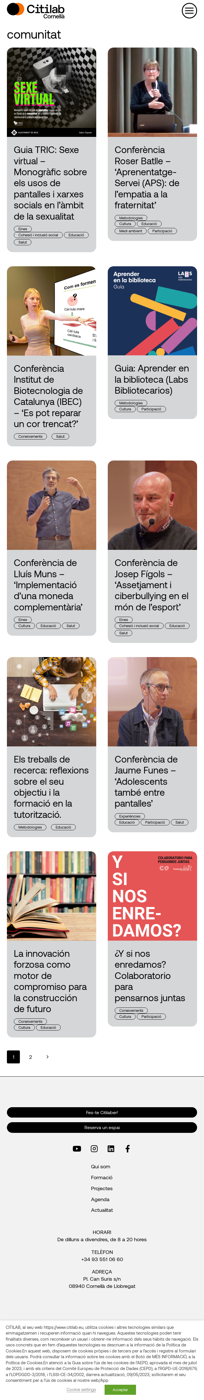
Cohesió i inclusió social (38, 235)
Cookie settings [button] (81, 1389)
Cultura (125, 223)
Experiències (129, 816)
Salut (22, 242)
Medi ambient (130, 231)
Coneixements (30, 436)
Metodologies (131, 218)
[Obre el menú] (189, 10)
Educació (76, 235)
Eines (22, 229)
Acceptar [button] (120, 1389)
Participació (162, 231)
